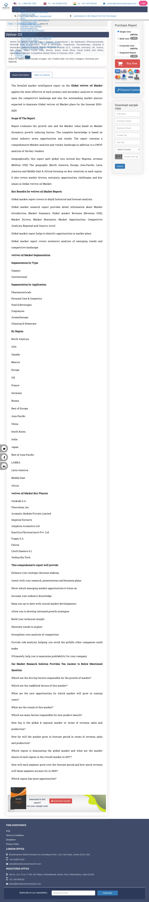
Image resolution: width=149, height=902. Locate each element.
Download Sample (60, 801)
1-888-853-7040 (27, 3)
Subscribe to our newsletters (33, 893)
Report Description (20, 75)
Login (143, 3)
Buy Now (127, 63)
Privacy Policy (12, 844)
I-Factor (22, 57)
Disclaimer (11, 840)
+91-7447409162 (87, 3)
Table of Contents (42, 75)
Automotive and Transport (36, 16)
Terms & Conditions (15, 835)
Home (10, 24)
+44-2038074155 (57, 3)
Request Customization (128, 90)
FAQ (8, 831)
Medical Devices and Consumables (40, 43)
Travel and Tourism (32, 49)
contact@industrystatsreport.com (119, 3)
